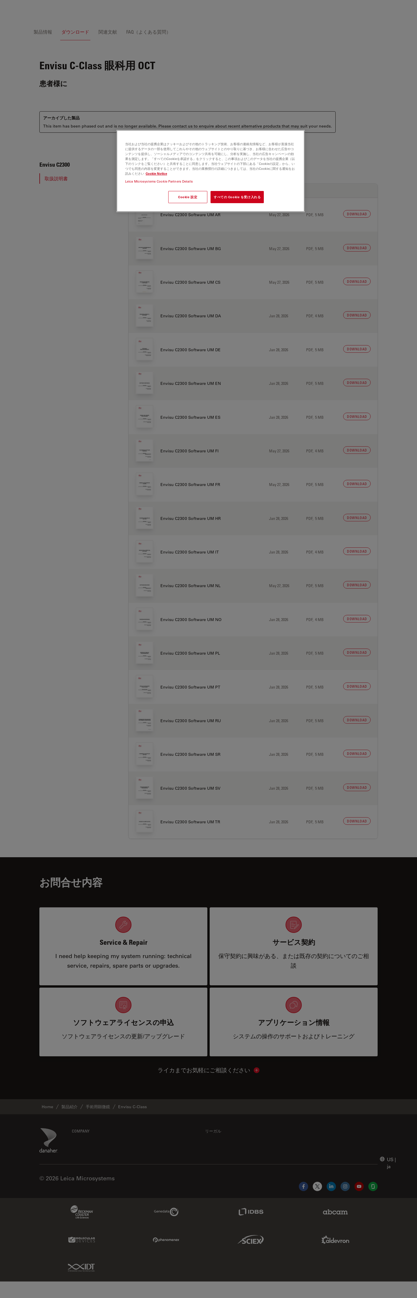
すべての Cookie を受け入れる (237, 197)
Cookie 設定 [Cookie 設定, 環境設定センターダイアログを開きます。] (187, 197)
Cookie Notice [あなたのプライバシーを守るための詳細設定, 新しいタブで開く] (156, 173)
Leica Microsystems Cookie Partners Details (159, 181)
